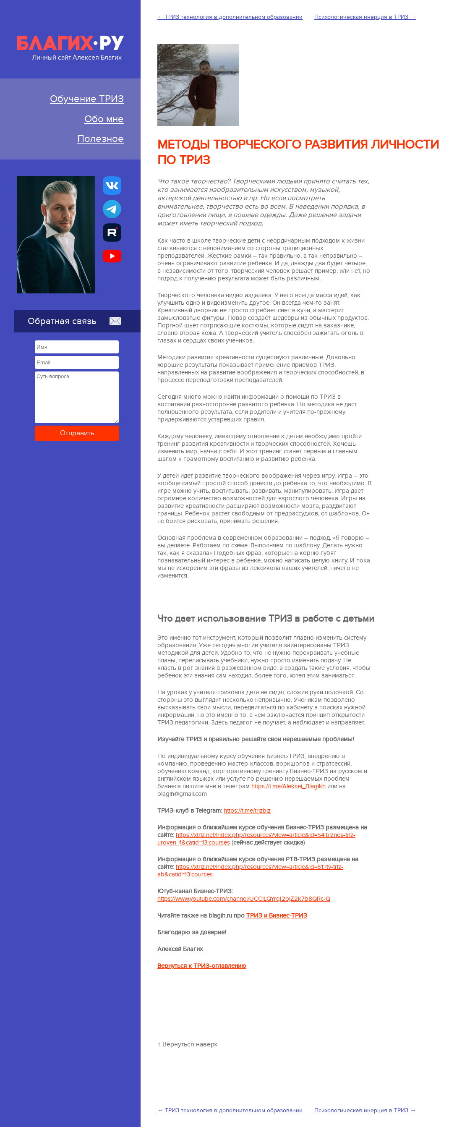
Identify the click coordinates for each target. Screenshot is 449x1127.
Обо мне (104, 119)
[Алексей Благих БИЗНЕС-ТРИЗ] (112, 232)
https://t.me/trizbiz (247, 810)
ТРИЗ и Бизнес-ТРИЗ (276, 915)
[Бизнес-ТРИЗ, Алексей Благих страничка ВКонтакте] (112, 185)
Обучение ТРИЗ (87, 99)
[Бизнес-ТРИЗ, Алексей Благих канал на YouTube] (112, 256)
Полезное (100, 139)
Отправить (77, 433)
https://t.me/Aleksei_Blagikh (288, 786)
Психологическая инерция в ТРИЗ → (365, 17)
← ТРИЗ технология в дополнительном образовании (230, 17)
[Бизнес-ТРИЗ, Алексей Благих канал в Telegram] (112, 209)
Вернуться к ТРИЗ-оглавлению (201, 966)
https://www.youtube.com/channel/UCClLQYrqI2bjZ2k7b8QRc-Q (243, 898)
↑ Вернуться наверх (187, 1044)
